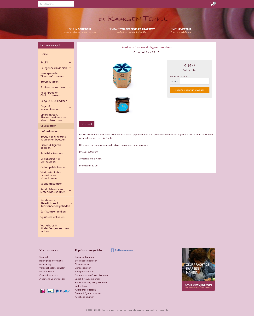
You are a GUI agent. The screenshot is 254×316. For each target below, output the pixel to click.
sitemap (118, 310)
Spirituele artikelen (52, 217)
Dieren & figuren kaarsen (50, 147)
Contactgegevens (48, 275)
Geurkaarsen (48, 125)
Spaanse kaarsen (84, 256)
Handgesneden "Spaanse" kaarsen (52, 75)
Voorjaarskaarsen (51, 183)
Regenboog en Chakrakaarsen (49, 94)
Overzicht (87, 123)
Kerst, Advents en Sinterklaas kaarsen (55, 191)
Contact (43, 256)
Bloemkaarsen (49, 81)
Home (44, 54)
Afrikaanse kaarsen (55, 87)
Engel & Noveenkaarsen (55, 108)
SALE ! (55, 62)
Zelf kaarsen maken (53, 211)
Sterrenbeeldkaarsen (86, 260)
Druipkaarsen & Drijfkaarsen (50, 160)
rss (125, 310)
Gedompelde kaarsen (53, 167)
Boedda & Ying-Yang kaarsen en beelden (53, 138)
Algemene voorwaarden (52, 278)
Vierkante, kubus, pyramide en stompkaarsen (51, 175)
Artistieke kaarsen (51, 153)
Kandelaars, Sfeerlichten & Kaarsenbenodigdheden (56, 203)
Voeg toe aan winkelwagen (189, 89)
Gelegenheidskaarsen (55, 68)
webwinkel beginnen (136, 310)
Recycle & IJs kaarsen (53, 101)
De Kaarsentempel (122, 250)
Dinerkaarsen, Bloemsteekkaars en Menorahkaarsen (53, 117)
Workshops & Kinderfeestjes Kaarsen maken (54, 228)
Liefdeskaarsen (49, 131)
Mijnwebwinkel (162, 310)
